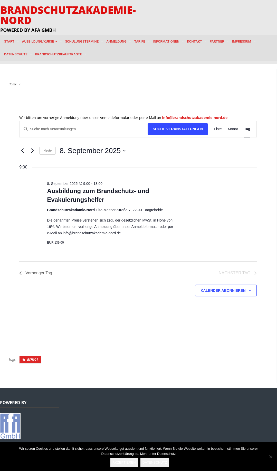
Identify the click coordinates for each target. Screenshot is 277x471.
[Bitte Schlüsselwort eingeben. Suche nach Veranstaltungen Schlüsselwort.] (83, 129)
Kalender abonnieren (222, 290)
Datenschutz (15, 54)
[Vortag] (22, 151)
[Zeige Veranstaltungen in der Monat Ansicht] (233, 129)
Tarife (139, 41)
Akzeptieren (124, 462)
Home (12, 84)
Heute (47, 150)
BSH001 (32, 359)
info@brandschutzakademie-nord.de (194, 117)
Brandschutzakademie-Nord (68, 15)
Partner (217, 41)
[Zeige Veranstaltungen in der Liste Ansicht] (218, 129)
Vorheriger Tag (35, 273)
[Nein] (270, 456)
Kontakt (194, 41)
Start (9, 41)
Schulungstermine (82, 41)
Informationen (166, 41)
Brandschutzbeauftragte (58, 54)
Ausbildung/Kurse (40, 41)
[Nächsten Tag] (32, 151)
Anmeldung (116, 41)
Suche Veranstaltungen (178, 129)
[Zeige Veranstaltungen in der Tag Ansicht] (247, 129)
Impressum (241, 41)
